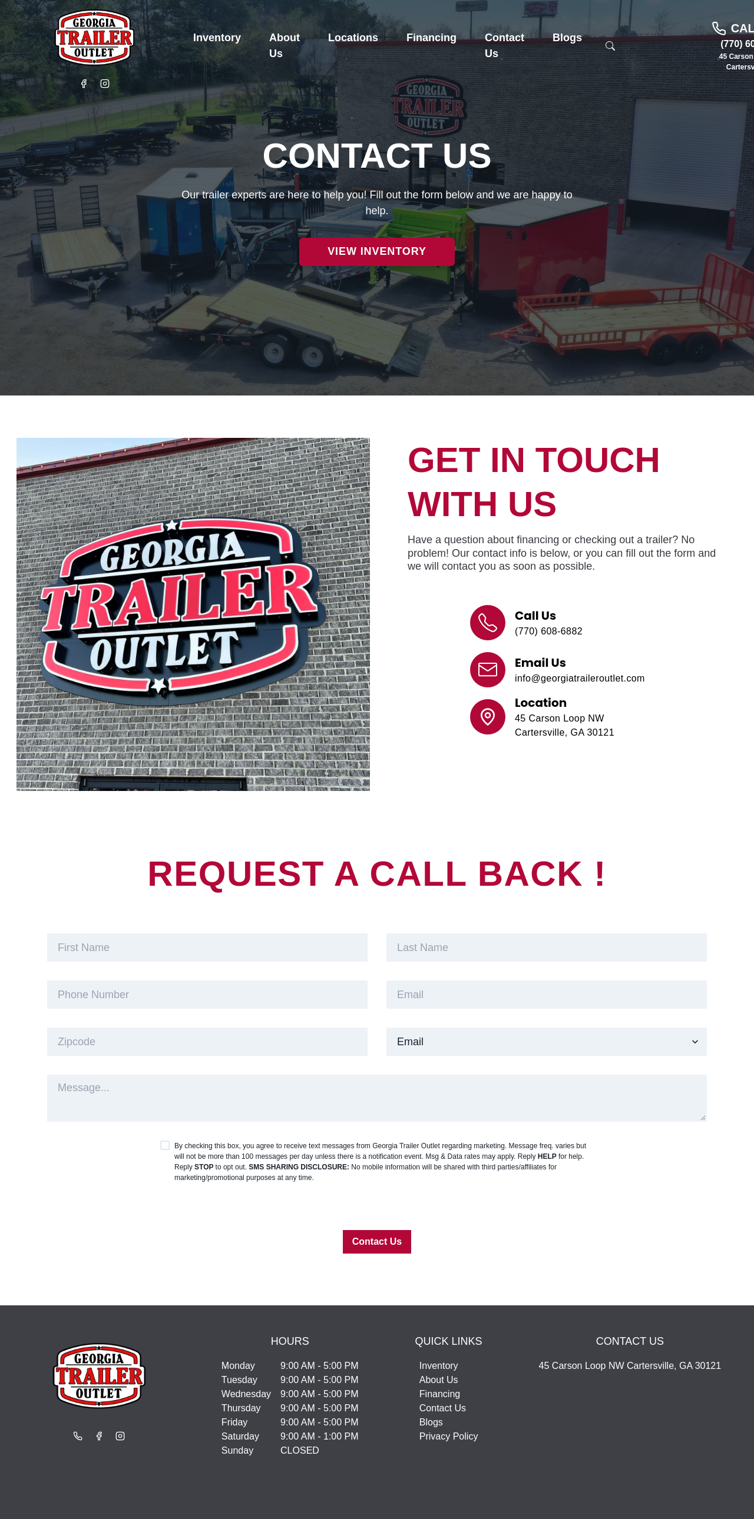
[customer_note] (377, 1098)
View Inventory (377, 251)
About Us (438, 1380)
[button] (217, 38)
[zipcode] (207, 1042)
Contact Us (377, 1242)
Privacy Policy (448, 1436)
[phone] (207, 994)
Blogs (431, 1422)
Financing (439, 1394)
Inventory (438, 1366)
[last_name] (546, 947)
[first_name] (207, 947)
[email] (546, 994)
